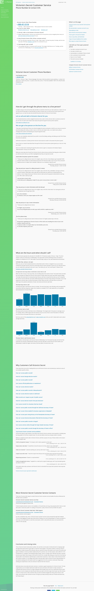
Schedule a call (44, 30)
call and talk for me (30, 317)
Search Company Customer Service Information (5, 11)
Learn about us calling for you (22, 122)
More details (19, 84)
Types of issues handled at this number (78, 39)
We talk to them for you (23, 30)
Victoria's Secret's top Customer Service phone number (79, 25)
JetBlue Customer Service (74, 67)
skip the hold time (39, 47)
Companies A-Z (4, 15)
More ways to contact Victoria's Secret (77, 41)
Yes (56, 585)
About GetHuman (5, 17)
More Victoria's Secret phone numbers (77, 32)
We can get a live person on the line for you (31, 125)
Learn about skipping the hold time (24, 133)
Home (2, 7)
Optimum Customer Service (75, 71)
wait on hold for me (40, 317)
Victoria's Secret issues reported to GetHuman (26, 471)
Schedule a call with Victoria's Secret (24, 269)
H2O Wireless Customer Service (76, 69)
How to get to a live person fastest (77, 34)
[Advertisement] (41, 60)
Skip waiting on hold (35, 30)
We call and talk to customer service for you (79, 28)
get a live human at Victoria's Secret (26, 35)
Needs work (60, 585)
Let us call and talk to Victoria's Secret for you (32, 116)
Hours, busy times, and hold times (76, 37)
